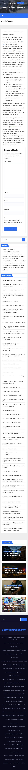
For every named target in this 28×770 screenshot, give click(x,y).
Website (6, 209)
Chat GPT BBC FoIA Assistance (9, 715)
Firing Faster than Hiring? (10, 301)
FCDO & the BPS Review (17, 719)
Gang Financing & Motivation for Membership (14, 726)
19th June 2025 (9, 558)
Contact (14, 766)
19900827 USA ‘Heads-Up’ (7, 668)
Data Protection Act (21, 715)
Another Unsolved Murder (10, 471)
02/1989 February (20, 643)
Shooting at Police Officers (11, 391)
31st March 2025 (9, 609)
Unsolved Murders (7, 763)
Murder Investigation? (9, 410)
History (5, 551)
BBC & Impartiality (21, 704)
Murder (13, 551)
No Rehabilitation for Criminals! (12, 414)
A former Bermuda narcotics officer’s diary (14, 697)
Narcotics (20, 737)
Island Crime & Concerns (11, 737)
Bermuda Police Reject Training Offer (14, 418)
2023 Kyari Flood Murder (20, 668)
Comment (7, 161)
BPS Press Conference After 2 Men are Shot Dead (14, 712)
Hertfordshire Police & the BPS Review (14, 733)
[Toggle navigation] (15, 16)
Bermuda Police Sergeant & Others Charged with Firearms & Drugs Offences (13, 460)
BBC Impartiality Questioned (9, 708)
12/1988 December (7, 664)
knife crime (14, 585)
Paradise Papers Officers (10, 744)
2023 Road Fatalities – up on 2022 (14, 672)
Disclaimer (7, 719)
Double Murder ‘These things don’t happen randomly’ (14, 573)
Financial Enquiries (14, 723)
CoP (5, 585)
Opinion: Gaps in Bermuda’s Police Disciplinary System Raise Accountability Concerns (13, 311)
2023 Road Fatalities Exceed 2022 (13, 475)
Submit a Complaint (18, 748)
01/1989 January (11, 643)
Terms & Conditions (14, 752)
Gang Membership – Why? (14, 730)
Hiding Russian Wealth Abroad (12, 502)
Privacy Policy (20, 744)
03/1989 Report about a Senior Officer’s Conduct (14, 650)
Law (10, 551)
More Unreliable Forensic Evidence (13, 280)
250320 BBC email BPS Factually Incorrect (14, 683)
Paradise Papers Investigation (14, 741)
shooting (19, 551)
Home (5, 643)
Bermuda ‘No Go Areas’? (10, 449)
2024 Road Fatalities (14, 675)
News (23, 763)
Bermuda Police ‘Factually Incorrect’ (13, 305)
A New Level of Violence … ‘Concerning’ (14, 701)
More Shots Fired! (8, 372)
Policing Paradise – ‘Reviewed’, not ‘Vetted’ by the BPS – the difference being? (13, 295)
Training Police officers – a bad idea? (14, 759)
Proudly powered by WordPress (9, 637)
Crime (14, 763)
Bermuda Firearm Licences (11, 364)
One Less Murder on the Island (12, 395)
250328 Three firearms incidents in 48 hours (13, 690)
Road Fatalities (8, 748)
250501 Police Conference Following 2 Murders (14, 693)
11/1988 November (14, 657)
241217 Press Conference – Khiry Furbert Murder (14, 679)
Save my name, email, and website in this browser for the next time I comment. (13, 222)
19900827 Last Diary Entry (19, 664)
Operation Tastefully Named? (11, 387)
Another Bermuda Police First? (12, 368)
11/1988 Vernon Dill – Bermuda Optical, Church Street (14, 661)
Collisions (19, 763)
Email (6, 201)
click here (11, 51)
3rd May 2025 (8, 575)
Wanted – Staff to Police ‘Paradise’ (13, 290)
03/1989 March (14, 646)
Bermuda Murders (21, 708)
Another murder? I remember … (12, 360)
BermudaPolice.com (14, 7)
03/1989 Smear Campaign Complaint (14, 653)
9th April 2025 (9, 592)
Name (6, 192)
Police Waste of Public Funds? (12, 422)
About (14, 704)
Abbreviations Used (7, 704)
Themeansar (14, 639)
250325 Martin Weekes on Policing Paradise (14, 686)
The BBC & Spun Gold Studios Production (14, 755)
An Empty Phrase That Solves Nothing (14, 322)
